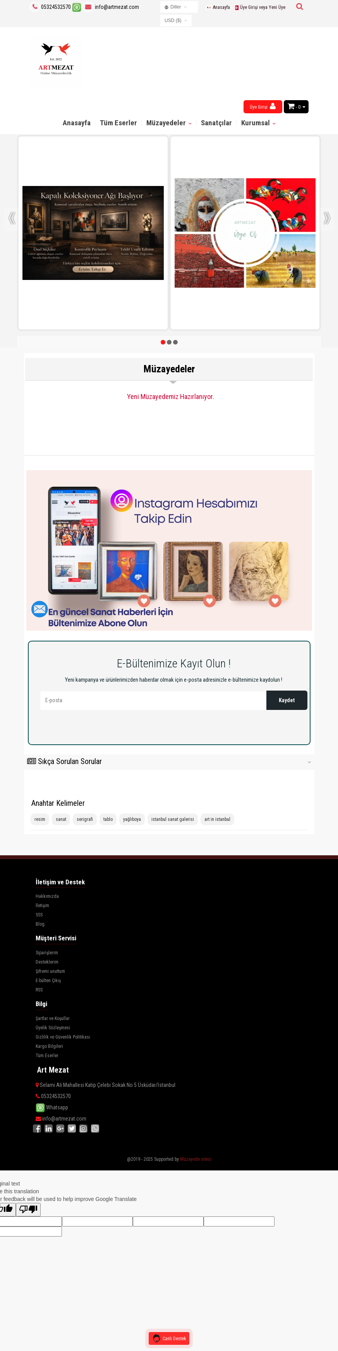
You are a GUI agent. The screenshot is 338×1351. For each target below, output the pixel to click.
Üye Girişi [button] (263, 106)
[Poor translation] (28, 1209)
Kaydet (287, 700)
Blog (40, 924)
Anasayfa (218, 7)
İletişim (42, 905)
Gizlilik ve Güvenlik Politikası (63, 1037)
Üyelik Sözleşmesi (53, 1027)
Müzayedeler (166, 122)
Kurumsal (256, 122)
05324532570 (56, 7)
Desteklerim (47, 962)
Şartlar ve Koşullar (53, 1018)
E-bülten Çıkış (48, 980)
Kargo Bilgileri (49, 1046)
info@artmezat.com (110, 7)
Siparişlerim (47, 952)
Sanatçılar (216, 122)
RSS (39, 990)
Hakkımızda (47, 896)
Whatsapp (52, 1107)
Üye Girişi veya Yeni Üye (259, 7)
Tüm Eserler (118, 122)
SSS (39, 915)
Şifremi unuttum (50, 971)
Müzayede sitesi (195, 1159)
